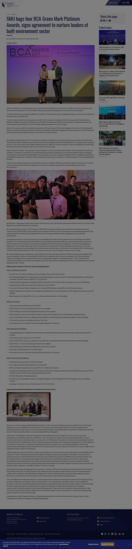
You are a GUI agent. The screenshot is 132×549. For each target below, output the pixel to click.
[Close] (129, 544)
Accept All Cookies (107, 544)
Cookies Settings (93, 544)
